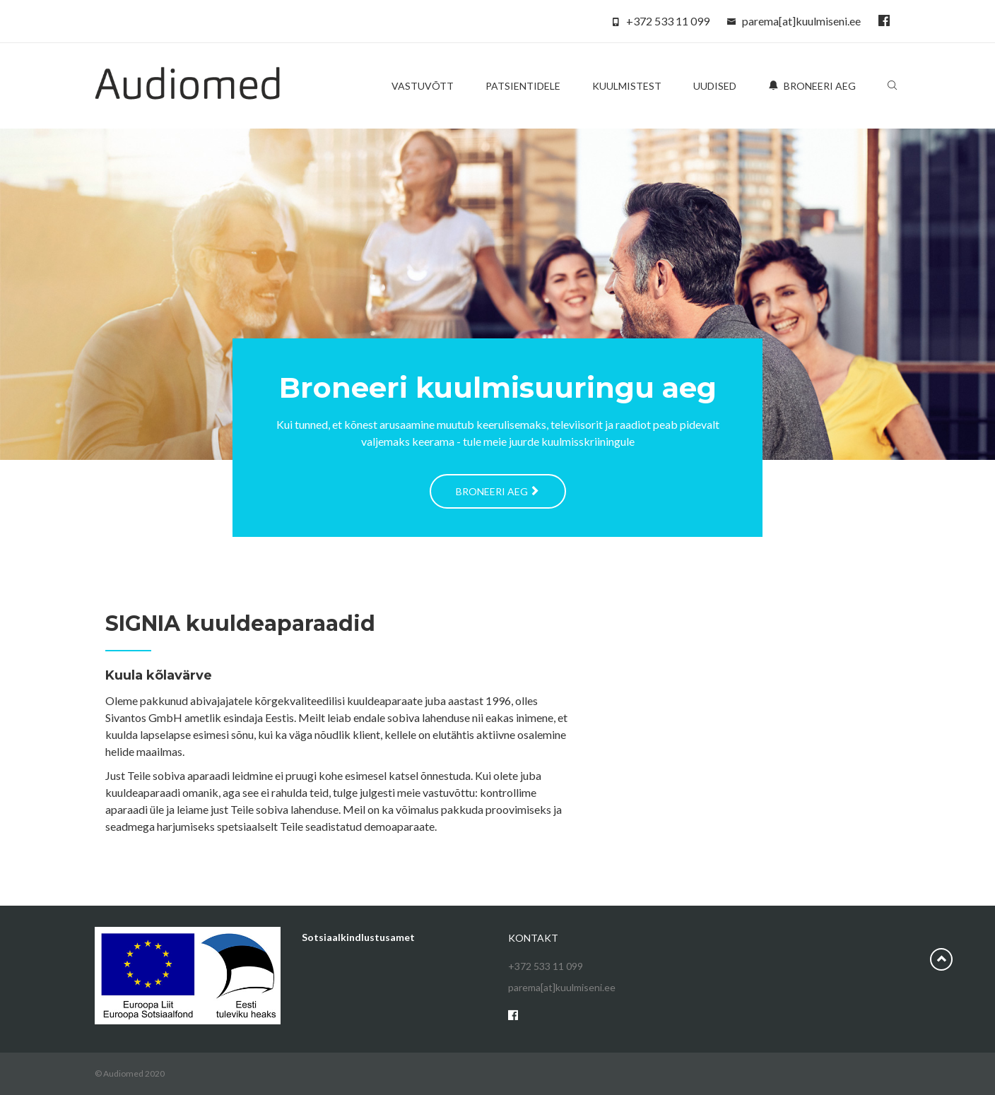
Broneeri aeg (812, 86)
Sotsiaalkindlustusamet (358, 937)
